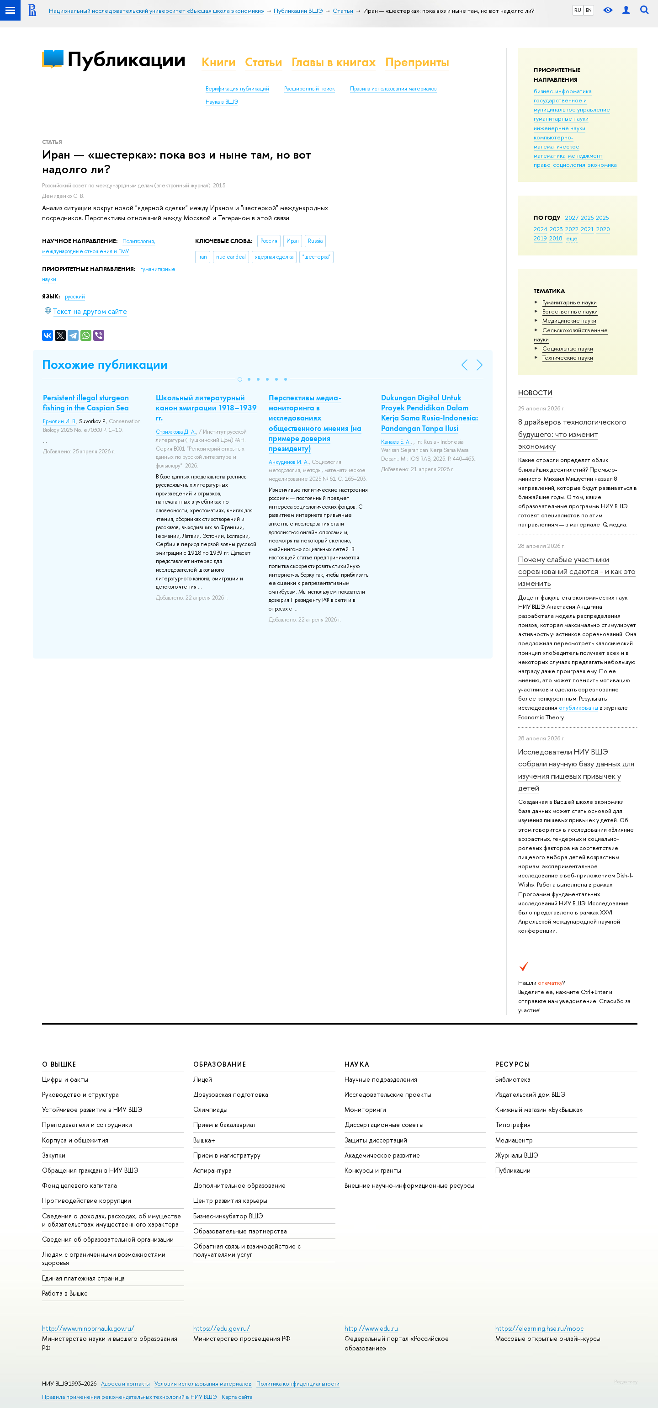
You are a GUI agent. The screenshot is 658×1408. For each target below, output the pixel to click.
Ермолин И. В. (59, 421)
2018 (555, 238)
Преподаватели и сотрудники (87, 1124)
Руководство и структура (80, 1094)
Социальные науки (567, 348)
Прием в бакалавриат (225, 1124)
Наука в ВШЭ (222, 102)
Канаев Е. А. (396, 442)
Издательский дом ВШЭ (530, 1094)
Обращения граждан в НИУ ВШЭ (90, 1170)
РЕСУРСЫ (512, 1064)
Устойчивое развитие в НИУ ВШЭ (92, 1109)
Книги (219, 62)
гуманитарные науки (561, 118)
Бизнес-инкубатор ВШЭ (228, 1215)
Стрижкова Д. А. (176, 432)
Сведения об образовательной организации (108, 1239)
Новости (535, 393)
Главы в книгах (334, 62)
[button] (239, 379)
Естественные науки (570, 311)
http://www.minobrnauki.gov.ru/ (88, 1328)
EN (589, 10)
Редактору (625, 1381)
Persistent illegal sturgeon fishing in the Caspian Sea (86, 403)
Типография (513, 1124)
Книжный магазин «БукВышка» (539, 1109)
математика (550, 155)
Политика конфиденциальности (298, 1383)
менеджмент (585, 155)
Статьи (263, 62)
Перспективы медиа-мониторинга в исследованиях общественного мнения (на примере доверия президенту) (315, 423)
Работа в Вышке (65, 1293)
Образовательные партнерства (240, 1231)
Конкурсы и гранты (373, 1170)
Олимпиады (210, 1109)
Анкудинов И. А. (289, 462)
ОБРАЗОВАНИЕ (219, 1064)
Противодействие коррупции (86, 1200)
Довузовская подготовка (230, 1094)
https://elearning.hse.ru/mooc (539, 1328)
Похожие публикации (105, 364)
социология (569, 164)
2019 (540, 238)
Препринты (417, 62)
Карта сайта (237, 1397)
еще (572, 238)
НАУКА (357, 1064)
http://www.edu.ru (371, 1328)
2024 (540, 229)
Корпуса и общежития (75, 1140)
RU (577, 10)
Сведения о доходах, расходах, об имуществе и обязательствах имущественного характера (111, 1219)
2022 (571, 229)
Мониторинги (365, 1109)
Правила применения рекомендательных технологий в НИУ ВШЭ (129, 1397)
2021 (587, 229)
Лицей (202, 1079)
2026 (587, 217)
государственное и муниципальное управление (572, 104)
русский (75, 296)
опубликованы (578, 707)
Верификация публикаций (237, 88)
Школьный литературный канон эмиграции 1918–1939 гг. (206, 408)
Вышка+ (204, 1140)
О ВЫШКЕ (59, 1064)
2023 (556, 229)
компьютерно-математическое (556, 141)
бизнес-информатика (563, 91)
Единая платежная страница (83, 1278)
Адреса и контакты (125, 1383)
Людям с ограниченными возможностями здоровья (103, 1258)
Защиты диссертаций (376, 1140)
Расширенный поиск (309, 88)
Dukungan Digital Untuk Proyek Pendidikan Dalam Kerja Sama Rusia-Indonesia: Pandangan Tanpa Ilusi (429, 413)
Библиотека (513, 1079)
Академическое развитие (382, 1155)
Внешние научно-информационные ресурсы (409, 1185)
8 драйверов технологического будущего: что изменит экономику (572, 433)
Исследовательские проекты (388, 1094)
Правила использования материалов (393, 88)
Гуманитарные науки (569, 302)
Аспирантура (212, 1170)
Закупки (53, 1155)
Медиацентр (514, 1140)
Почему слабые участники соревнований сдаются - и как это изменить (577, 571)
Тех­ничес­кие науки (567, 357)
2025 (602, 217)
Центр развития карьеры (230, 1200)
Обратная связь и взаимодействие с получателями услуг (247, 1250)
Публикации (126, 59)
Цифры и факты (65, 1079)
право (542, 164)
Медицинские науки (569, 320)
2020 (603, 229)
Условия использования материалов (203, 1383)
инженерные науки (559, 128)
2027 (571, 217)
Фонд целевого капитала (79, 1185)
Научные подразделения (381, 1079)
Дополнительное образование (239, 1185)
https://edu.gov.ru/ (221, 1328)
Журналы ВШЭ (516, 1155)
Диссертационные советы (384, 1124)
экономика (602, 164)
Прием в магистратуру (226, 1155)
